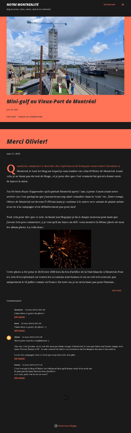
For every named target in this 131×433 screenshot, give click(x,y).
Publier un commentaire (30, 117)
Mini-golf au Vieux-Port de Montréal (51, 101)
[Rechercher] (109, 4)
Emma (17, 365)
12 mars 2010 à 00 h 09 (31, 323)
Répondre (19, 317)
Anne (16, 323)
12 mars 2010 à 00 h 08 (35, 310)
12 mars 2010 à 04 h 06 (32, 337)
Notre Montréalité (23, 4)
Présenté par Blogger (65, 426)
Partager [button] (11, 117)
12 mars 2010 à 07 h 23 (32, 365)
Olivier (17, 337)
